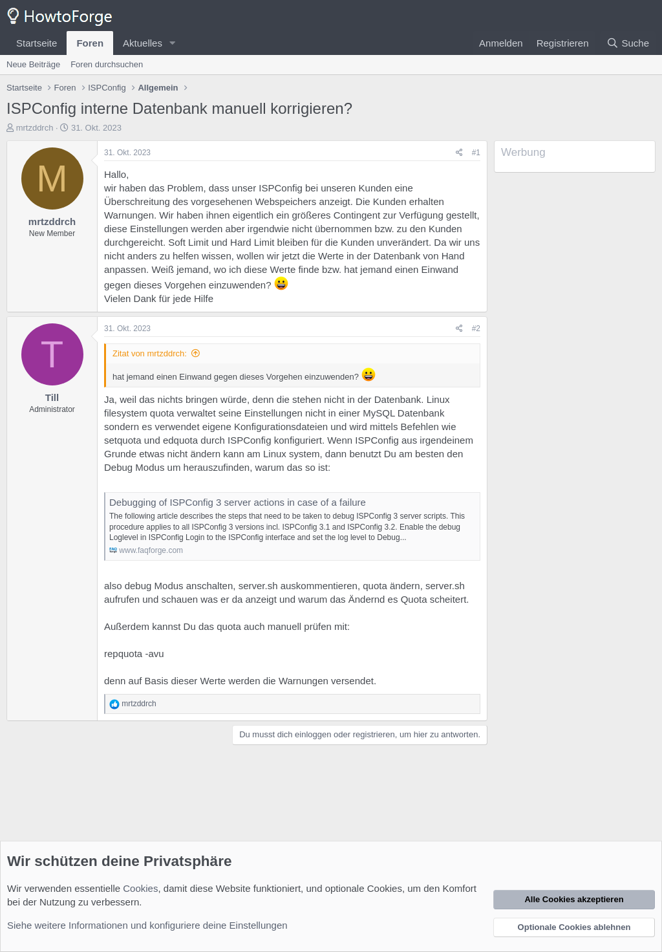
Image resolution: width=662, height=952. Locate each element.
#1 (476, 152)
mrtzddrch (35, 128)
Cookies (140, 888)
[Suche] (628, 43)
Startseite (36, 43)
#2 (476, 328)
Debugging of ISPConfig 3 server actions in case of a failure (237, 502)
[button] (173, 43)
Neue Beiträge (33, 64)
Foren (89, 43)
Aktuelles (142, 43)
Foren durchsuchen (106, 64)
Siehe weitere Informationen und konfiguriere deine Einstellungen (147, 925)
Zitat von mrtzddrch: (149, 353)
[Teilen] (459, 153)
